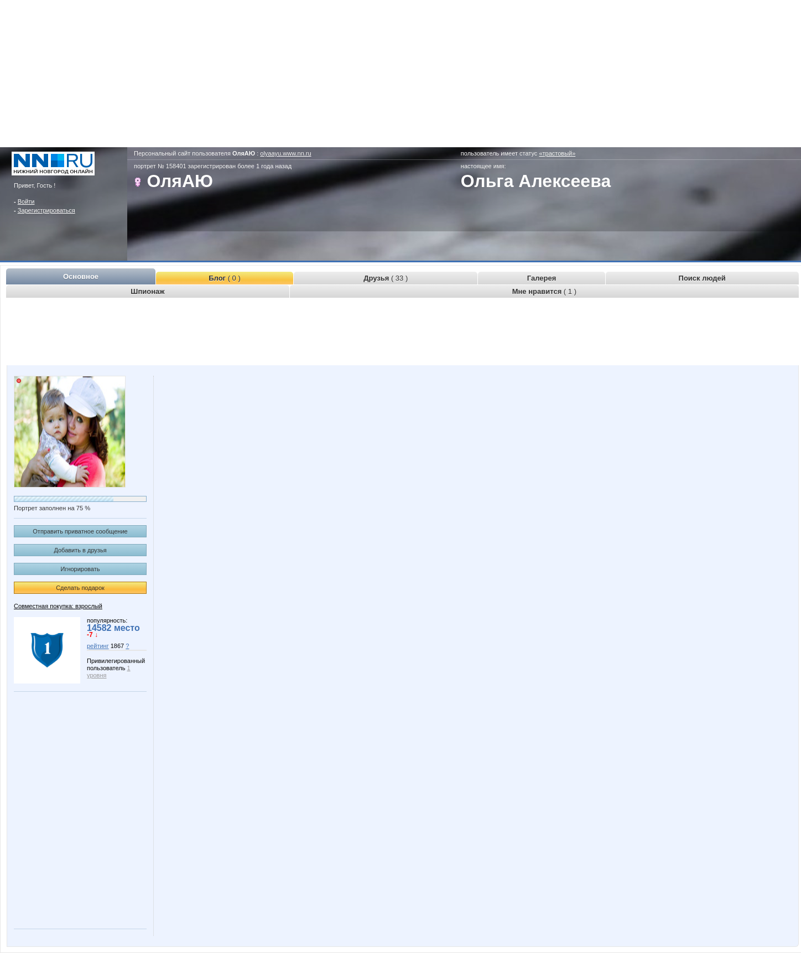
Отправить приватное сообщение (80, 531)
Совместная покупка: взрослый (58, 606)
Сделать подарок (80, 587)
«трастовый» (557, 153)
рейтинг (98, 646)
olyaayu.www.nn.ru (285, 153)
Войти (26, 201)
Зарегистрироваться (46, 210)
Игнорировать (80, 569)
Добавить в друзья (80, 550)
